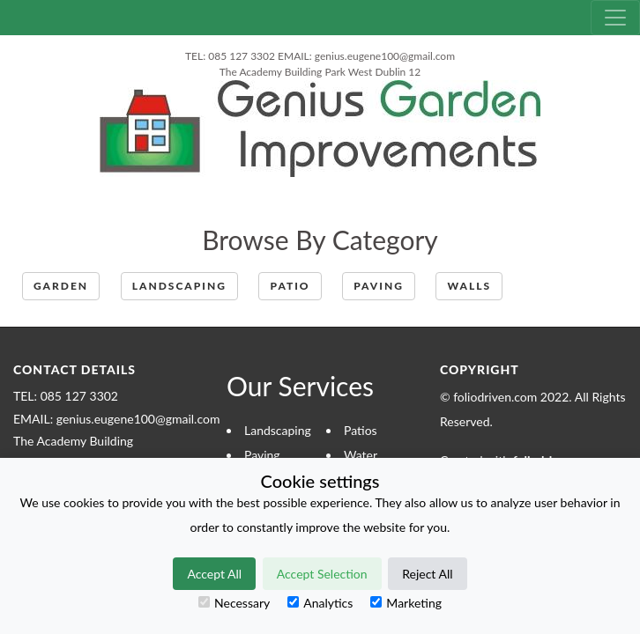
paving (378, 285)
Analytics (320, 602)
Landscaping (179, 285)
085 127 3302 (241, 56)
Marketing (406, 602)
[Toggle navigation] (615, 17)
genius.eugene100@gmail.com (385, 56)
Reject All (427, 573)
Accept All (214, 573)
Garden (60, 285)
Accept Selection (322, 573)
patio (289, 285)
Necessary (234, 602)
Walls (469, 285)
